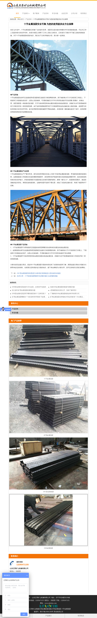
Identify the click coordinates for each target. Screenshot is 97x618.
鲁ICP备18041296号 (46, 611)
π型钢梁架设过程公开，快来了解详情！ (63, 290)
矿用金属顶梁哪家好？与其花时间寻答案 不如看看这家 (29, 297)
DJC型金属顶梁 (48, 492)
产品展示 (48, 616)
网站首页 (21, 19)
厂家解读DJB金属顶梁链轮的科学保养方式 (64, 293)
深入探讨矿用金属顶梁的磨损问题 (23, 290)
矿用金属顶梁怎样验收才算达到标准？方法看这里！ (67, 297)
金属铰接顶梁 (46, 609)
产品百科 (45, 13)
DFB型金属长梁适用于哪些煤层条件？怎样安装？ (29, 293)
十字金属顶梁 (48, 379)
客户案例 (36, 13)
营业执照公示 (58, 611)
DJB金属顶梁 (48, 548)
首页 (17, 13)
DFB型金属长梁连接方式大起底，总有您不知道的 (29, 287)
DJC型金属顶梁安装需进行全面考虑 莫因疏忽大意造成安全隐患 (39, 273)
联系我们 (84, 13)
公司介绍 (74, 13)
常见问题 (55, 13)
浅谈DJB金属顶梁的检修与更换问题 (62, 287)
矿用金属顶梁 (48, 435)
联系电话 (81, 616)
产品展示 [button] (26, 13)
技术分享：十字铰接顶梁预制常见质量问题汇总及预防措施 (37, 276)
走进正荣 (64, 13)
